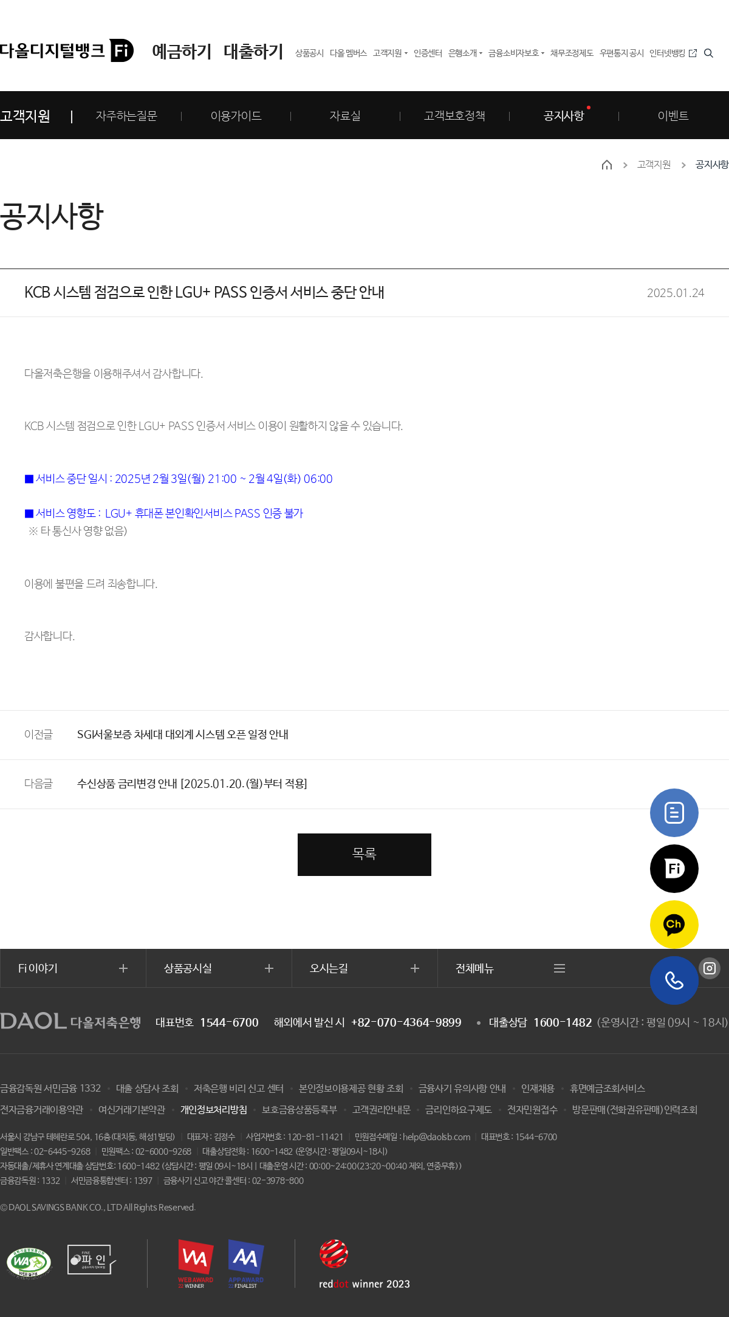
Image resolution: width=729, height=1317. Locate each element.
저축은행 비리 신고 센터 (239, 1089)
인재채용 (538, 1089)
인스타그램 (709, 968)
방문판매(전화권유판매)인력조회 (634, 1110)
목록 (364, 855)
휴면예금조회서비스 (607, 1089)
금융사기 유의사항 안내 (462, 1089)
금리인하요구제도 (458, 1110)
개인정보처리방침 (213, 1110)
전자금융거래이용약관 (41, 1110)
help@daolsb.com (436, 1137)
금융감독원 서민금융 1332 (50, 1089)
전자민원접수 (532, 1110)
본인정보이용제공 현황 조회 (351, 1089)
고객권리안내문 (381, 1110)
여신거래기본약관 (131, 1110)
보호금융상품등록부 (299, 1110)
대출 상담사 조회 (147, 1089)
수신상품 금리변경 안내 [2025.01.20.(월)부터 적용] (193, 784)
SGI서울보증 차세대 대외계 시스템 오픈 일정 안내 (183, 735)
